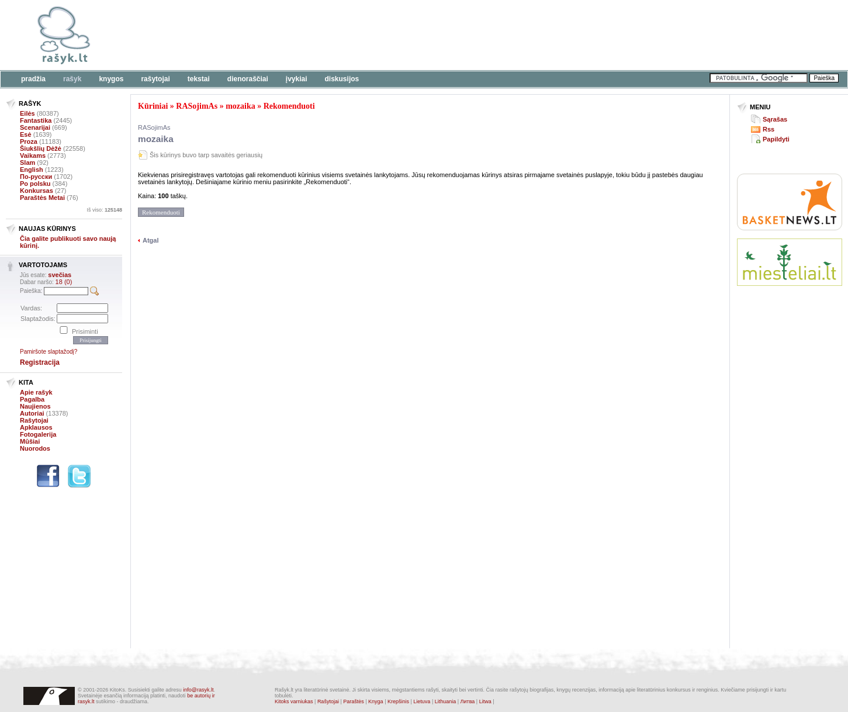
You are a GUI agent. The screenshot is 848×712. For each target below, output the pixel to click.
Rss (768, 129)
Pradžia (33, 79)
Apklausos (36, 427)
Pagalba (32, 399)
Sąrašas (775, 119)
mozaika (240, 106)
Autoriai (32, 413)
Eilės (27, 113)
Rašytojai (155, 79)
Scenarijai (35, 127)
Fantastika (35, 120)
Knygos (111, 79)
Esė (26, 134)
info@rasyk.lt (198, 690)
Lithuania (445, 701)
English (31, 169)
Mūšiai (30, 441)
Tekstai (199, 79)
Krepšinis (398, 701)
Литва (468, 701)
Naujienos (35, 406)
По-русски (36, 176)
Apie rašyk (36, 392)
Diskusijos (342, 79)
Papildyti (776, 139)
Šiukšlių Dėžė (40, 148)
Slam (27, 162)
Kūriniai (153, 106)
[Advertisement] (359, 35)
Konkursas (36, 190)
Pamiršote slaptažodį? (48, 351)
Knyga (375, 701)
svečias (59, 274)
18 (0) (64, 281)
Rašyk (72, 79)
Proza (28, 141)
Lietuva (421, 701)
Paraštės (353, 701)
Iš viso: (104, 210)
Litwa (485, 701)
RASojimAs (196, 106)
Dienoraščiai (247, 79)
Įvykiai (296, 79)
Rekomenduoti (289, 106)
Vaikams (33, 155)
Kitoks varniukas (294, 701)
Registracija (40, 362)
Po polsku (35, 183)
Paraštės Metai (42, 197)
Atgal (151, 240)
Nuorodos (35, 448)
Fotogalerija (38, 434)
